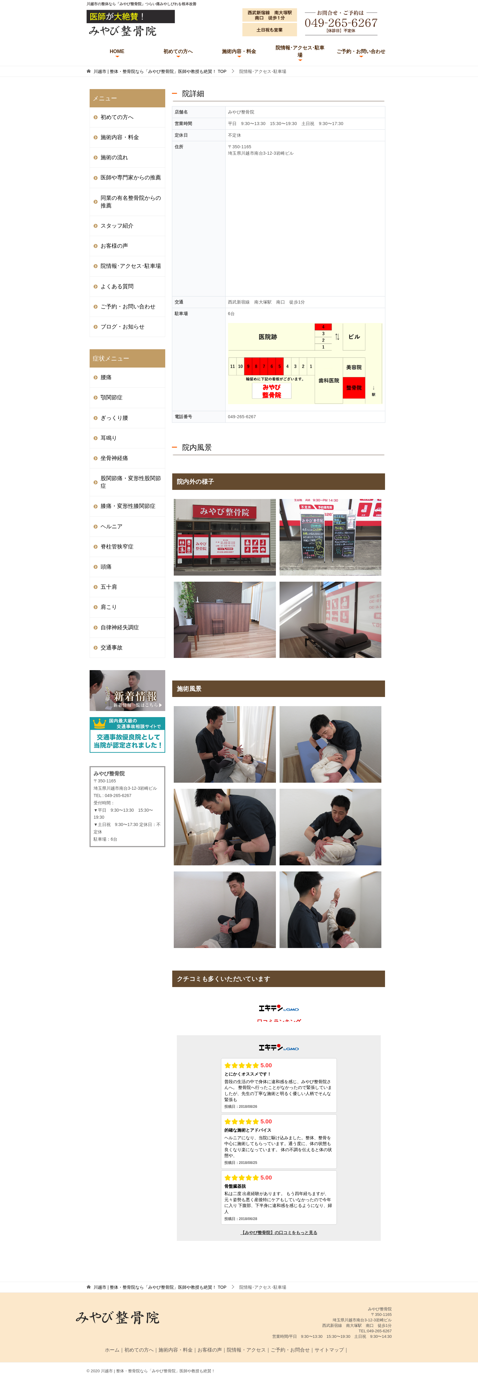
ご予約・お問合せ (290, 1349)
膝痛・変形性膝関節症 (128, 506)
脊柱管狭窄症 (117, 547)
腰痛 (106, 377)
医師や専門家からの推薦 (131, 177)
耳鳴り (109, 438)
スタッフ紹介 (117, 226)
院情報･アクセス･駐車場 (300, 51)
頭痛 (106, 567)
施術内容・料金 (239, 51)
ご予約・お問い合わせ (361, 51)
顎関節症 (112, 397)
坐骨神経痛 (114, 458)
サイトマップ (329, 1349)
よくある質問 (117, 286)
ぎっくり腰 (114, 418)
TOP (160, 71)
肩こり (109, 607)
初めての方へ (178, 51)
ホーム (112, 1349)
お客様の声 (114, 246)
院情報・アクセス (246, 1349)
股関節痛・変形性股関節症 (131, 482)
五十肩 (109, 587)
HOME (117, 51)
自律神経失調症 (120, 627)
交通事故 (112, 648)
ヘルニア (112, 526)
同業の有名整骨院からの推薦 (131, 202)
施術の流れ (114, 157)
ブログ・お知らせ (122, 327)
